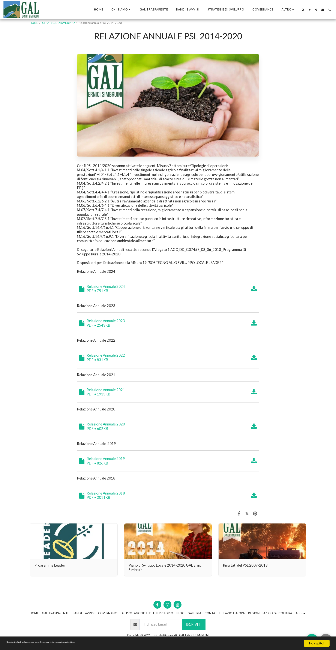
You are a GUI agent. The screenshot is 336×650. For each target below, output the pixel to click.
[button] (121, 10)
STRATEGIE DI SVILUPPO (58, 22)
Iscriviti (193, 624)
